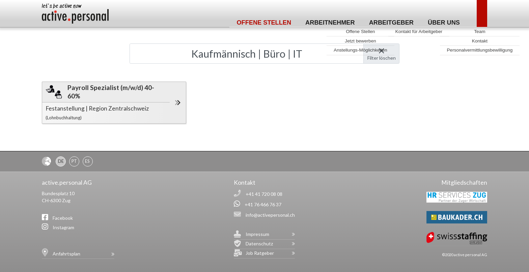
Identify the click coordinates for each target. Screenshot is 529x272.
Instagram (63, 227)
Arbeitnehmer (330, 22)
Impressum (257, 234)
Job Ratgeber (260, 253)
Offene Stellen (263, 22)
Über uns (444, 22)
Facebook (63, 218)
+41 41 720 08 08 (264, 194)
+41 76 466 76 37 (263, 204)
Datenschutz (259, 243)
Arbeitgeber (391, 22)
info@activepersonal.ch (270, 215)
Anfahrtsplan (66, 253)
